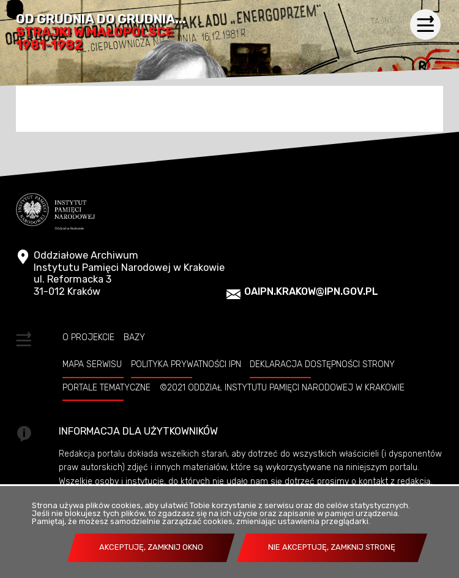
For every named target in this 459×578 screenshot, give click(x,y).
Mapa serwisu (92, 364)
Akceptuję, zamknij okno (151, 547)
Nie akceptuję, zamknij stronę (331, 547)
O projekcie (88, 337)
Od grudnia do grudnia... (101, 32)
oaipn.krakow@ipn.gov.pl (311, 291)
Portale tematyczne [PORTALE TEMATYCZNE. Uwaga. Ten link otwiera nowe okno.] (106, 387)
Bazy (134, 337)
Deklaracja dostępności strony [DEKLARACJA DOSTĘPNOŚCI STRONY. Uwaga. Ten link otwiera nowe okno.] (322, 364)
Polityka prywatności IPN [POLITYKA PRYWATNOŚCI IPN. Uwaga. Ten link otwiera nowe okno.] (186, 364)
